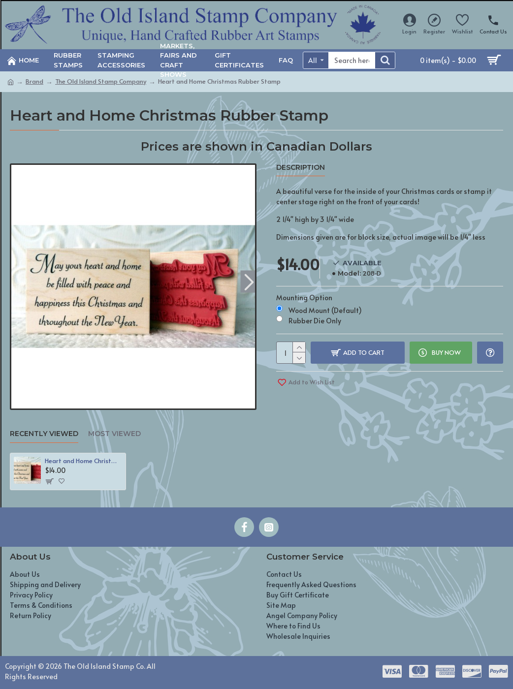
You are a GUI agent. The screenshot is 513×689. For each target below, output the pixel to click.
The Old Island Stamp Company (100, 81)
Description (300, 167)
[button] (248, 282)
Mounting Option (304, 297)
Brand (34, 81)
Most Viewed (114, 434)
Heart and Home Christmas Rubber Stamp (83, 461)
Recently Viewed (44, 434)
